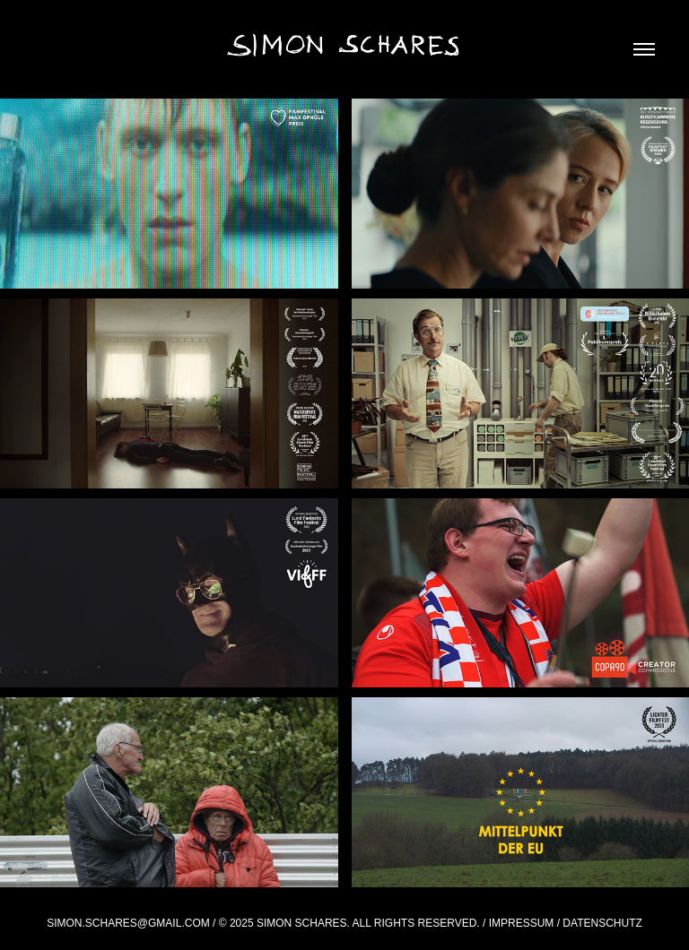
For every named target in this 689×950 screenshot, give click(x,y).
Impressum (521, 923)
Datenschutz (602, 923)
